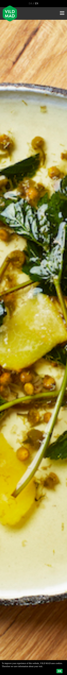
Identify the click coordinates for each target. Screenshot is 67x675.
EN (36, 3)
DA (31, 3)
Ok (59, 671)
